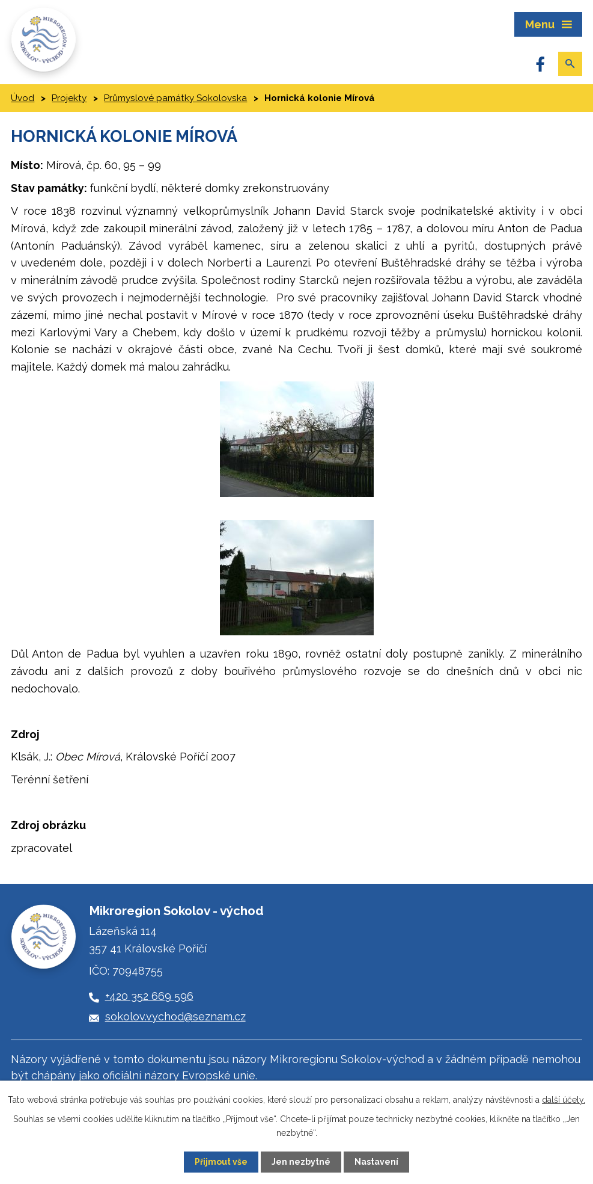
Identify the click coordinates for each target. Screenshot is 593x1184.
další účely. (563, 1100)
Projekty (69, 98)
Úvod (22, 98)
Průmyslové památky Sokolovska (175, 98)
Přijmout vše (221, 1162)
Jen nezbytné (301, 1162)
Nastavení (376, 1162)
